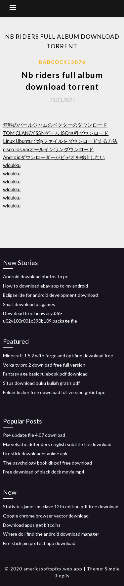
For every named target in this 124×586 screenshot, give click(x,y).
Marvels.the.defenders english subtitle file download (57, 444)
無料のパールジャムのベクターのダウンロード (55, 125)
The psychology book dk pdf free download (47, 463)
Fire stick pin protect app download (39, 543)
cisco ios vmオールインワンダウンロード (48, 149)
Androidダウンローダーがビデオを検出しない (54, 157)
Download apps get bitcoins (32, 525)
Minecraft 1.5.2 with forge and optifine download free (58, 355)
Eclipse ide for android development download (50, 295)
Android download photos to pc (35, 276)
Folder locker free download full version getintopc (54, 392)
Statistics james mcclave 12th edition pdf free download (60, 506)
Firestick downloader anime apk (35, 453)
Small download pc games (29, 304)
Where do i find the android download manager (51, 534)
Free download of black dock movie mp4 (43, 471)
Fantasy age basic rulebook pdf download (45, 374)
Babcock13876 (62, 62)
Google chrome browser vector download (46, 515)
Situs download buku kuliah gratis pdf (41, 383)
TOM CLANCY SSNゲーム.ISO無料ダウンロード (55, 133)
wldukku (12, 165)
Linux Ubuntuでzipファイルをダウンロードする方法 (60, 141)
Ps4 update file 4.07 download (34, 435)
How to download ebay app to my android (45, 286)
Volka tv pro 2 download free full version (44, 365)
